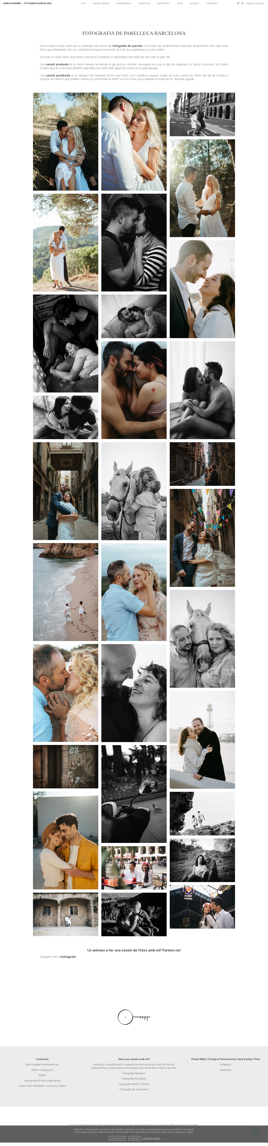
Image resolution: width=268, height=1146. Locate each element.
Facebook (225, 1069)
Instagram (225, 1064)
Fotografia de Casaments (134, 1089)
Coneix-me (144, 3)
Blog (180, 3)
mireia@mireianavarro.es (45, 1064)
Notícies (194, 3)
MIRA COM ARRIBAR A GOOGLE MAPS (42, 1086)
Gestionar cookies (151, 1138)
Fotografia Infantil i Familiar (134, 1084)
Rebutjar (134, 1138)
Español (251, 3)
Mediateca (212, 3)
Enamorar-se (124, 3)
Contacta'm (163, 3)
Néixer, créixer (101, 3)
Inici (83, 3)
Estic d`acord (117, 1138)
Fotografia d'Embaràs (134, 1078)
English (260, 3)
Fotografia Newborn (134, 1073)
